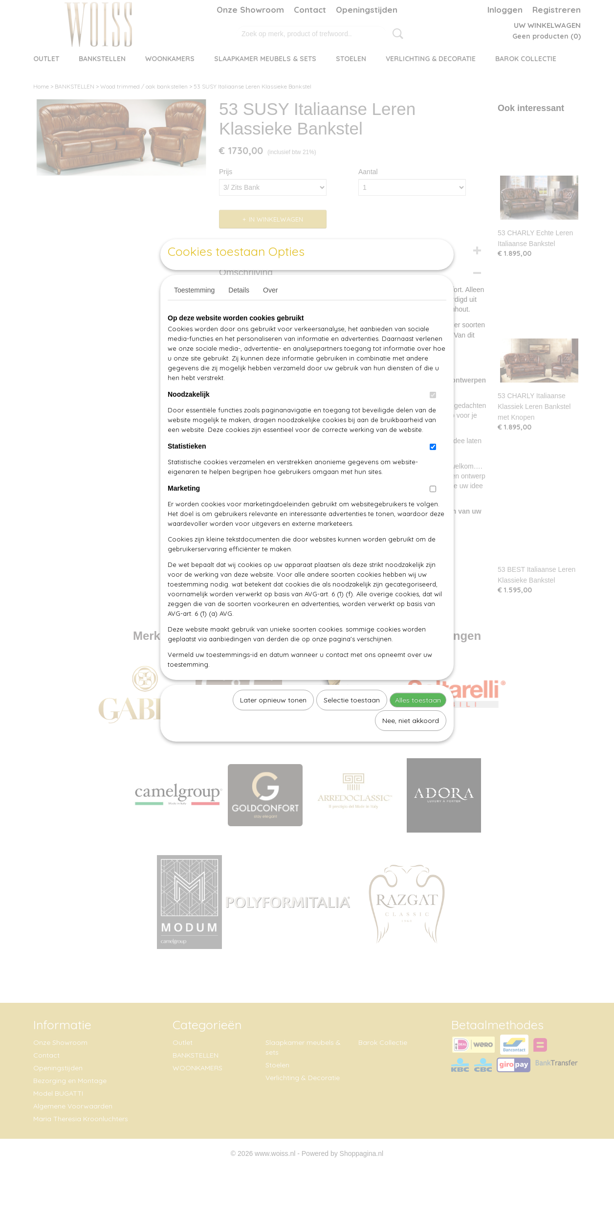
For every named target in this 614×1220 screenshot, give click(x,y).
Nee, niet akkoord (410, 743)
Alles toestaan (418, 722)
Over (270, 312)
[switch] (433, 417)
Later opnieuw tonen (273, 722)
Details (238, 312)
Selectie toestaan (352, 722)
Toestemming (194, 312)
